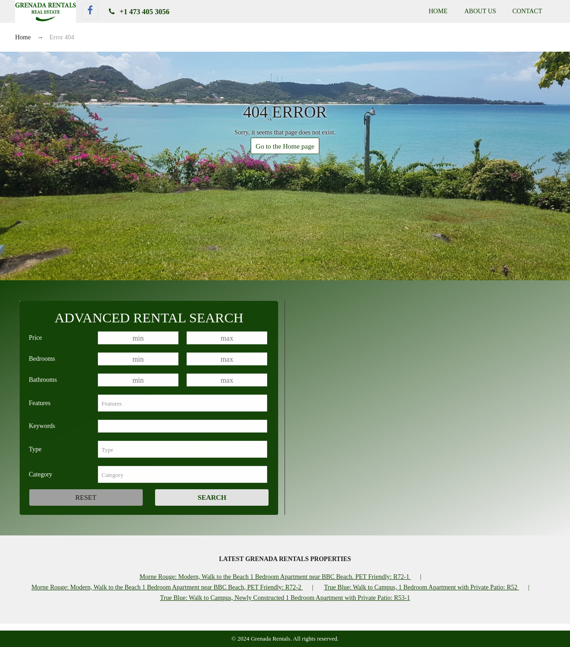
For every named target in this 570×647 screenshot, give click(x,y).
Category (40, 474)
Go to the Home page (285, 146)
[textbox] (182, 403)
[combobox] (182, 403)
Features (39, 403)
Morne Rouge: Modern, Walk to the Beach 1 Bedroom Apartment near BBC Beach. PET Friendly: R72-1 (275, 576)
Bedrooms (42, 358)
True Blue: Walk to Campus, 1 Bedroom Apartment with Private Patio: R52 (421, 587)
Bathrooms (43, 379)
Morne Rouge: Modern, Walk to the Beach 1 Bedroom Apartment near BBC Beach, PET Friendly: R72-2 (167, 587)
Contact (527, 11)
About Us (480, 11)
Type (35, 449)
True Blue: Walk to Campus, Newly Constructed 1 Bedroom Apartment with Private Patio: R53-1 (285, 597)
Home (438, 11)
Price (35, 337)
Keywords (42, 425)
